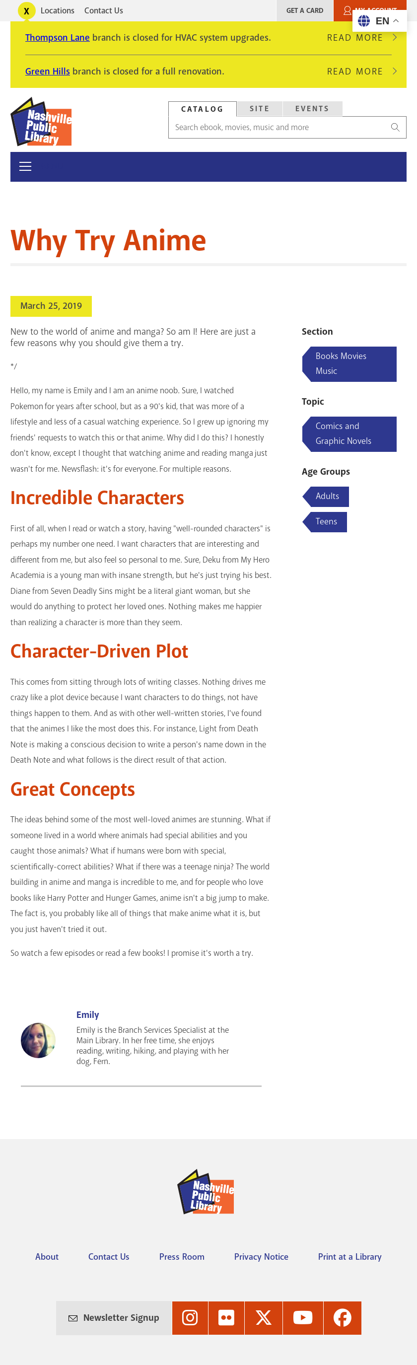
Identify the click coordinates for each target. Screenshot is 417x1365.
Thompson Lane (57, 38)
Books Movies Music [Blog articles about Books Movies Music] (341, 363)
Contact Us (103, 10)
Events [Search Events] (312, 109)
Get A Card (304, 10)
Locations (57, 10)
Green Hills (47, 71)
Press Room (182, 1256)
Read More (359, 38)
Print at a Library (350, 1256)
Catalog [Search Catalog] (202, 109)
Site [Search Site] (260, 109)
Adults (327, 496)
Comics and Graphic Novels (343, 433)
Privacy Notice (261, 1256)
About (47, 1256)
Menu (52, 166)
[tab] (202, 109)
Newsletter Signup (121, 1318)
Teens (326, 521)
